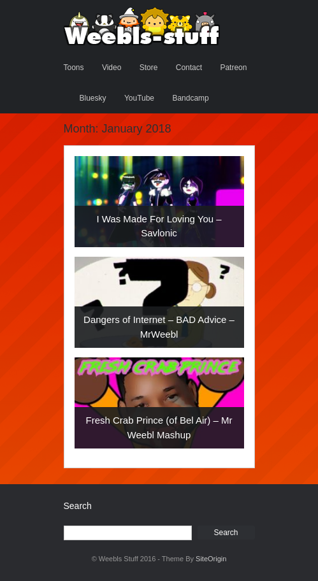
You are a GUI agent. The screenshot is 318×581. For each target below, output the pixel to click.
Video (111, 67)
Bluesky (93, 98)
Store (149, 67)
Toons (74, 67)
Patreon (233, 67)
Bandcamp (190, 98)
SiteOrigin (211, 559)
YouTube (139, 98)
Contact (189, 67)
